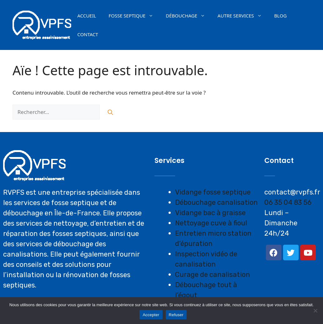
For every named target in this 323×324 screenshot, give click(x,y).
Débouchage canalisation (216, 202)
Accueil (86, 15)
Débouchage (188, 15)
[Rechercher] (110, 112)
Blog (280, 15)
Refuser (176, 314)
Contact (87, 34)
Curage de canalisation (212, 274)
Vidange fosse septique (213, 192)
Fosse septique (134, 15)
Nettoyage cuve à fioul (211, 223)
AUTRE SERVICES (243, 15)
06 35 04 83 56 (287, 202)
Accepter (151, 314)
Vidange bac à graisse (210, 213)
